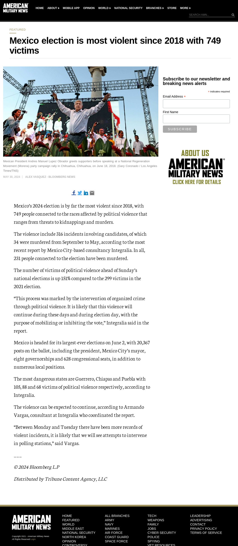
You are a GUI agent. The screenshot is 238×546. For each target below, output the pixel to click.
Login (33, 539)
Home (40, 8)
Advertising (201, 520)
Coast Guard (117, 537)
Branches (154, 8)
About (52, 8)
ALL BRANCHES (117, 516)
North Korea (74, 537)
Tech (152, 516)
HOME (67, 516)
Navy (109, 524)
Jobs (152, 528)
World (103, 8)
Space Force (116, 541)
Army (109, 520)
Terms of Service (206, 533)
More (184, 8)
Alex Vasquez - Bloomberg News (50, 176)
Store (172, 8)
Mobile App (71, 8)
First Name (170, 112)
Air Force (113, 533)
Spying (154, 541)
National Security (128, 8)
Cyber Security (162, 533)
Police (153, 537)
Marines (112, 528)
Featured (17, 29)
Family (153, 524)
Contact (198, 524)
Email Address (174, 96)
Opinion (89, 8)
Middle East (73, 528)
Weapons (156, 520)
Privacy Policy (203, 528)
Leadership (200, 516)
